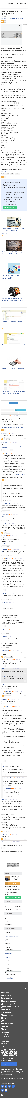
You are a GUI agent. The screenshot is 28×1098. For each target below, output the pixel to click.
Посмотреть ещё (13, 402)
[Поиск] (5, 2)
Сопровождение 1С (9, 1004)
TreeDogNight (7, 503)
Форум (5, 1026)
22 (3, 766)
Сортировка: (10, 412)
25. (5, 788)
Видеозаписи (7, 1021)
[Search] (14, 988)
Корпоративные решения (11, 1006)
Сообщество (5, 1034)
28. (2, 834)
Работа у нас (5, 1041)
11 (3, 604)
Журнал (6, 992)
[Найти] (25, 988)
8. (1, 535)
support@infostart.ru (7, 1060)
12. (2, 629)
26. (3, 659)
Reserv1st (7, 684)
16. (2, 650)
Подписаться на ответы (7, 409)
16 (3, 662)
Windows (7, 957)
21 (3, 709)
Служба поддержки (9, 1047)
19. (2, 684)
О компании (5, 1032)
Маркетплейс (7, 1012)
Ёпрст (5, 416)
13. (3, 483)
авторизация (12, 852)
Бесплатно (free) (9, 978)
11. (2, 593)
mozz (5, 535)
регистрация (5, 852)
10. (3, 558)
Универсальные (9, 953)
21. (2, 699)
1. (1, 416)
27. (2, 799)
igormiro (6, 650)
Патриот (6, 514)
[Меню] (2, 2)
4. (2, 453)
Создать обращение (9, 1064)
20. (3, 691)
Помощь (3, 1040)
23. (3, 764)
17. (2, 669)
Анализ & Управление (10, 1001)
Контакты (4, 1043)
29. (2, 842)
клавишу (17, 173)
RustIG (5, 549)
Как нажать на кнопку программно (14, 12)
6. (1, 514)
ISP (5, 593)
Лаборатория (7, 998)
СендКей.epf (4, 543)
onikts (6, 602)
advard (6, 834)
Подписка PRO (5, 1036)
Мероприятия (7, 1018)
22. (3, 706)
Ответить (8, 430)
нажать (12, 173)
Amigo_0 (6, 799)
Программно (6, 173)
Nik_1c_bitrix (8, 453)
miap (5, 523)
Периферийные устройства (12, 936)
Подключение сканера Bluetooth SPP (13, 321)
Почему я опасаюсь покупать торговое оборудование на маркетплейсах (11, 276)
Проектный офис (8, 1015)
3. (1, 442)
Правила (3, 1038)
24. (4, 778)
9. (1, 549)
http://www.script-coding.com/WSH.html (12, 427)
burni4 (6, 699)
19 (3, 693)
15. (2, 636)
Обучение (6, 1009)
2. (1, 433)
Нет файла (8, 945)
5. (1, 503)
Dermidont (7, 842)
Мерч (5, 1029)
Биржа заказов (8, 1023)
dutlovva (6, 629)
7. (1, 523)
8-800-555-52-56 (7, 1058)
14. (3, 602)
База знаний (7, 995)
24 (5, 791)
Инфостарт (4, 171)
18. (3, 676)
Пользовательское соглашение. (10, 1073)
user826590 (9, 483)
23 (4, 780)
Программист (8, 940)
